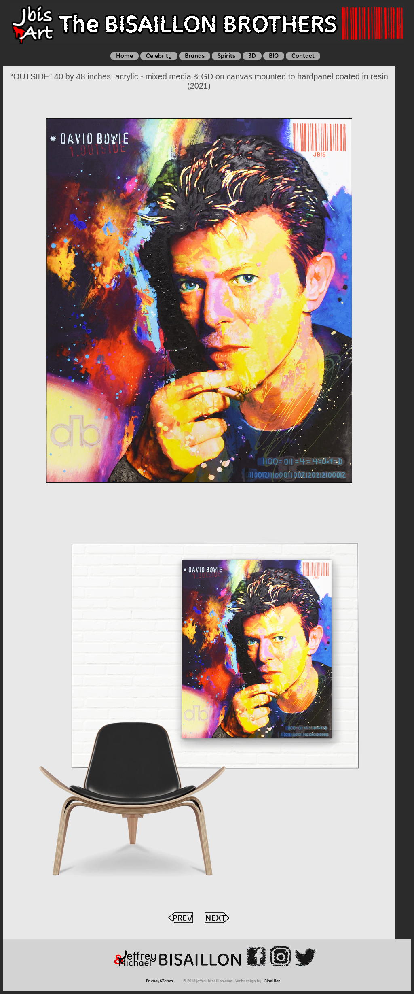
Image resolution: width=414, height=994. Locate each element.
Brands (195, 55)
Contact (303, 55)
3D (252, 55)
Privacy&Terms (160, 981)
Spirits (226, 55)
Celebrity (159, 55)
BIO (274, 55)
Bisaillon (272, 981)
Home (124, 55)
